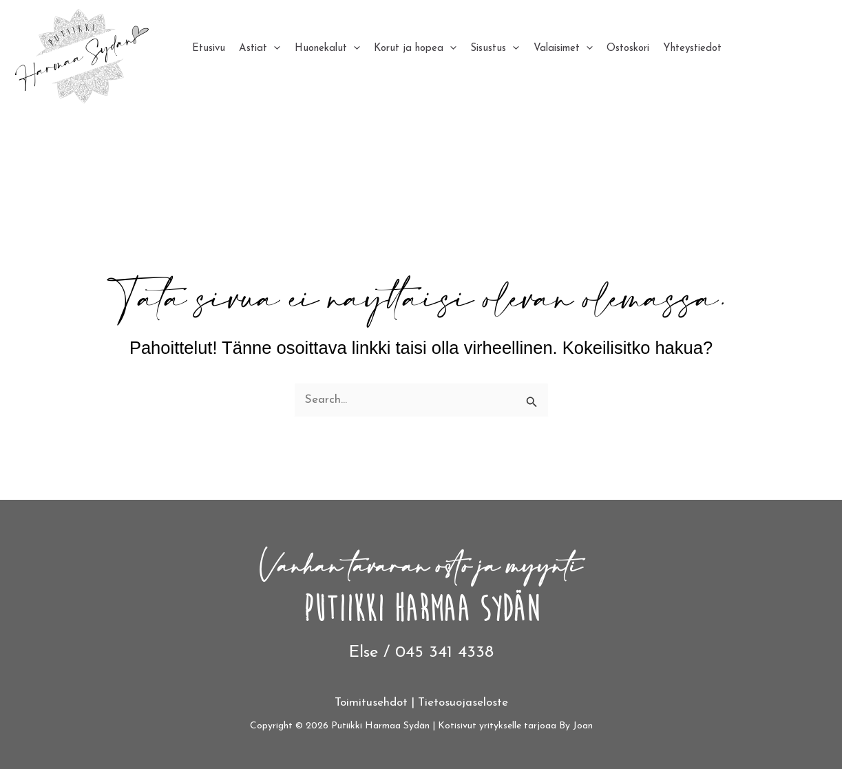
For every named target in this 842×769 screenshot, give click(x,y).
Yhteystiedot (676, 48)
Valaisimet (551, 48)
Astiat (257, 48)
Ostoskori (614, 48)
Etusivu (208, 48)
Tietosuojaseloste (463, 702)
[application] (271, 48)
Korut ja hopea (408, 48)
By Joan (576, 726)
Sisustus (485, 48)
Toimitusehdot (371, 702)
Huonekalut (322, 48)
